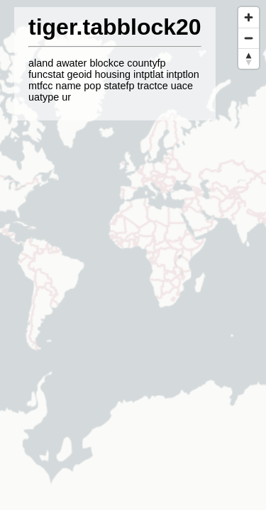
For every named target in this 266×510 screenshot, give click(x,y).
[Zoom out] (248, 38)
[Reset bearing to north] (248, 58)
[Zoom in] (248, 17)
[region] (133, 255)
